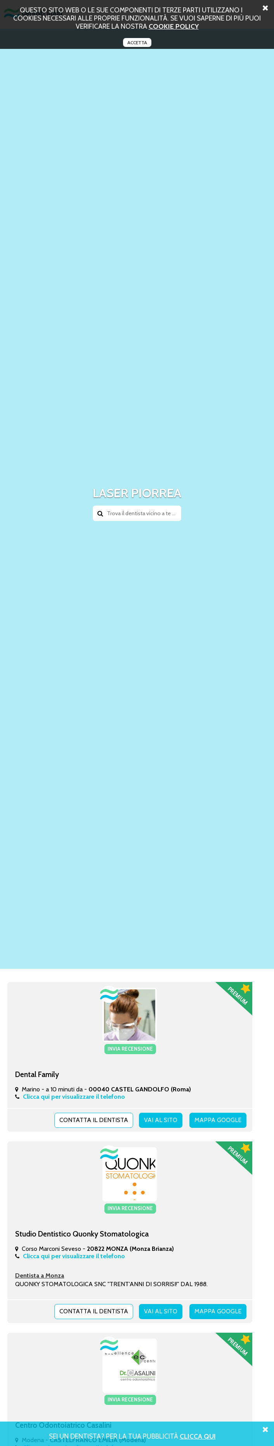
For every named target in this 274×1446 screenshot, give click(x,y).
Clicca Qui (198, 1436)
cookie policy (174, 26)
